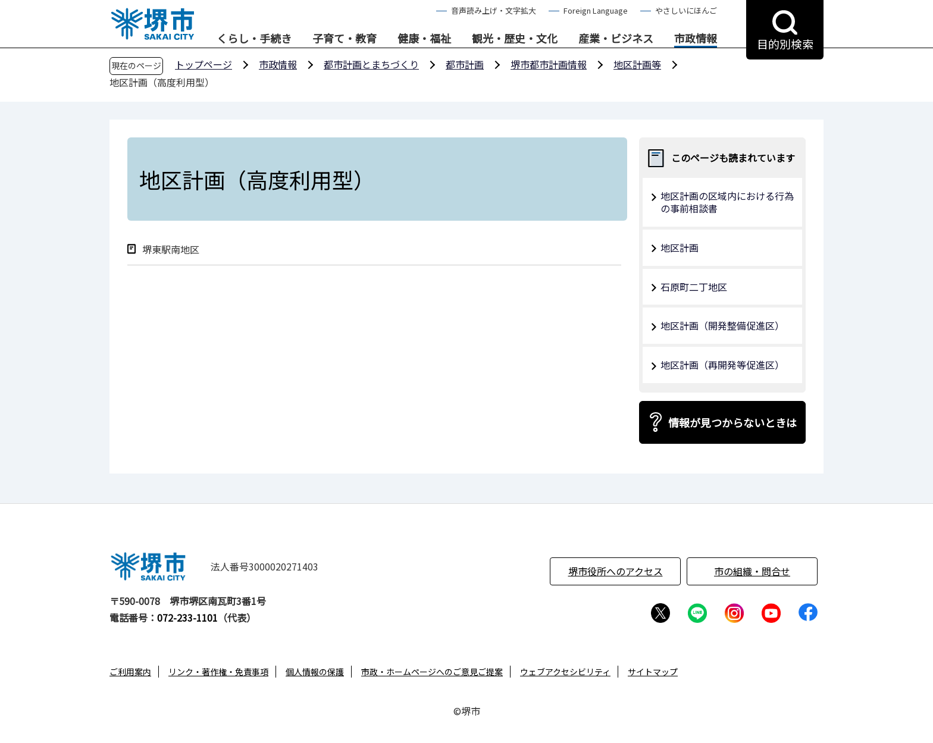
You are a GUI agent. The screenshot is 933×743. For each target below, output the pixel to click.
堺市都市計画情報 (549, 64)
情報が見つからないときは (732, 422)
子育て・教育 (344, 39)
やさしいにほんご (686, 10)
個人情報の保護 (315, 672)
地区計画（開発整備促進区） (722, 325)
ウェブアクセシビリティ (565, 672)
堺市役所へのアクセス (615, 571)
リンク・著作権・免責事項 (218, 672)
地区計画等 (637, 64)
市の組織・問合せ (752, 571)
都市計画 (465, 64)
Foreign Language (595, 10)
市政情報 (695, 39)
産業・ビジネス (615, 39)
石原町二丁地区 (693, 287)
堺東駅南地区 (170, 249)
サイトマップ (653, 672)
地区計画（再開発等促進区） (722, 365)
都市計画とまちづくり (371, 64)
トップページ (203, 64)
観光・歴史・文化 (515, 39)
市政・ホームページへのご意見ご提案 (432, 672)
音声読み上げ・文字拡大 (493, 10)
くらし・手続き (254, 39)
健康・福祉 (424, 39)
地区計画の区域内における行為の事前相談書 (727, 202)
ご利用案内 (130, 672)
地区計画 (679, 247)
